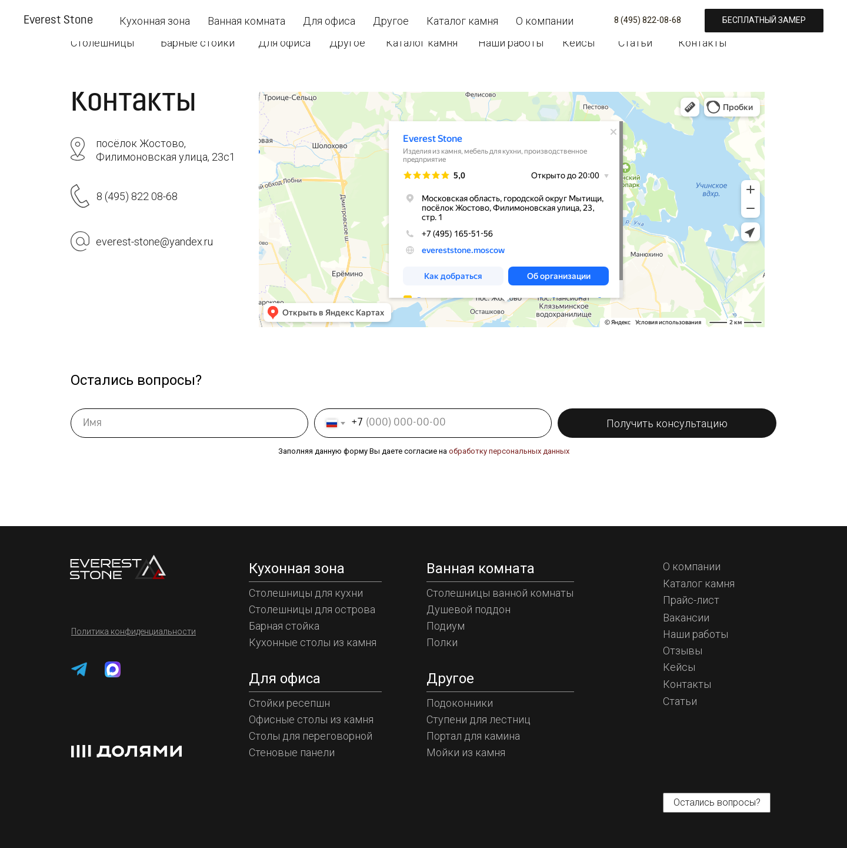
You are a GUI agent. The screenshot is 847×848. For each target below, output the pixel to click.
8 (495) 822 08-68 (137, 196)
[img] (106, 14)
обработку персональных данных (509, 451)
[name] (189, 423)
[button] (723, 16)
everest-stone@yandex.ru (154, 241)
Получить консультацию (667, 423)
